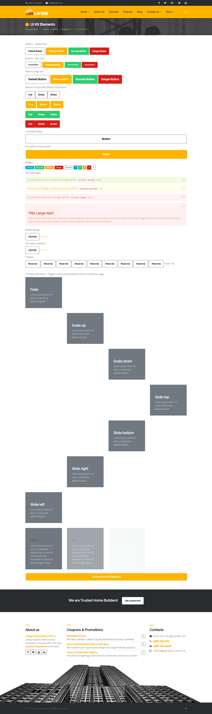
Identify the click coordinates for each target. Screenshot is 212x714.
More (169, 12)
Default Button (35, 51)
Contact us (153, 12)
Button (41, 95)
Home (83, 12)
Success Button (78, 51)
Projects (127, 12)
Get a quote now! (133, 600)
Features (65, 29)
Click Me (32, 236)
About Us (99, 12)
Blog (139, 12)
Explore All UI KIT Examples (106, 576)
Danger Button (99, 51)
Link (30, 95)
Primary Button (56, 51)
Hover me (32, 263)
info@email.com (56, 3)
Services (113, 12)
